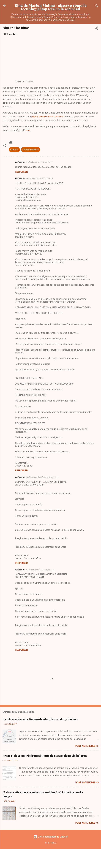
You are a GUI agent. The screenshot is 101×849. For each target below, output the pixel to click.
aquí (28, 130)
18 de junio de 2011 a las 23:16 (39, 178)
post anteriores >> (86, 746)
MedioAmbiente (30, 149)
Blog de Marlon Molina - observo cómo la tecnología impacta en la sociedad (51, 7)
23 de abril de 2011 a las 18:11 (39, 162)
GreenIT (14, 149)
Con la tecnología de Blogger (50, 836)
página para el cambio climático (47, 116)
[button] (96, 28)
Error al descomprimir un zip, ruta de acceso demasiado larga (45, 756)
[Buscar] (96, 6)
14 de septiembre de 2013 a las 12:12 (42, 477)
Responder (21, 172)
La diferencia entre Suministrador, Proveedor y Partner (40, 719)
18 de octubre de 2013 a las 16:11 (40, 570)
